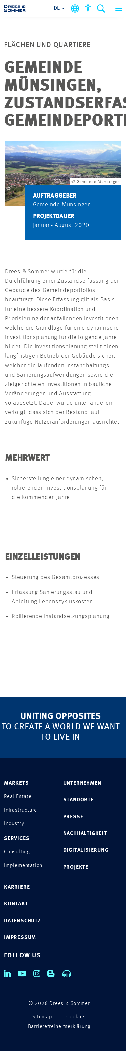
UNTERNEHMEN (82, 783)
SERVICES (16, 838)
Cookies (76, 1017)
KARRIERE (17, 887)
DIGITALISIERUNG (86, 850)
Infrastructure (20, 810)
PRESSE (73, 817)
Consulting (17, 852)
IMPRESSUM (20, 937)
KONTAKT (16, 904)
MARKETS (16, 783)
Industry (14, 823)
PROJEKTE (75, 867)
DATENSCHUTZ (22, 921)
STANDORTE (78, 800)
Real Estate (18, 796)
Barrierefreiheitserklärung (59, 1026)
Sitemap (42, 1017)
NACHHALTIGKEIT (85, 833)
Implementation (23, 865)
